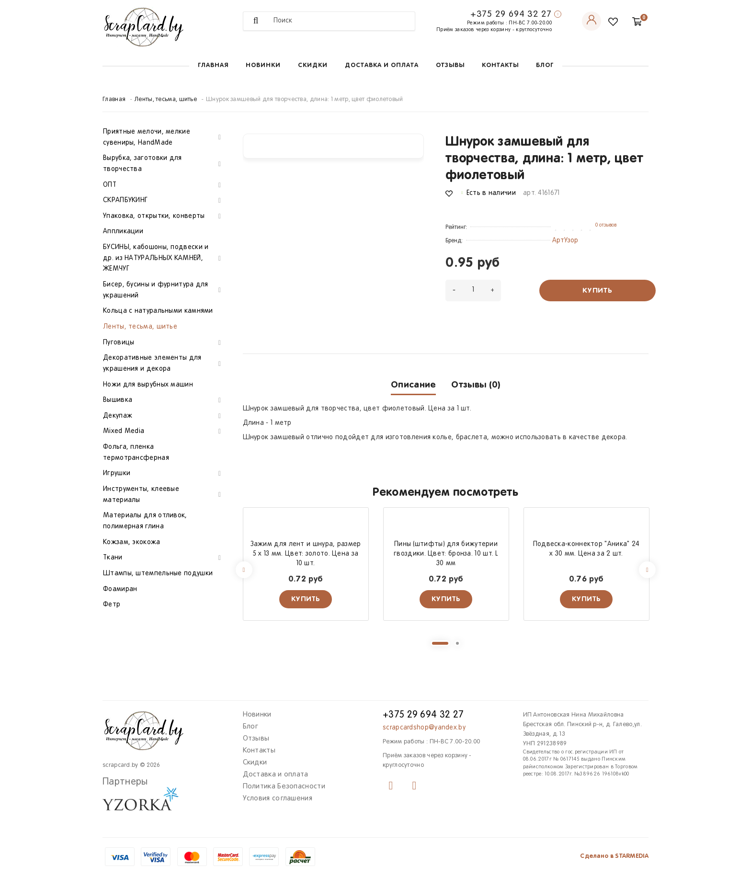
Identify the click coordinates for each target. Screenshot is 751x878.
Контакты (500, 65)
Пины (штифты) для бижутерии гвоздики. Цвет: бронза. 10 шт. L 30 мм (446, 554)
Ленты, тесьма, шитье (166, 100)
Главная (213, 65)
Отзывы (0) (475, 384)
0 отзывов (605, 225)
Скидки (313, 65)
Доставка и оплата (382, 65)
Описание (413, 384)
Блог (545, 65)
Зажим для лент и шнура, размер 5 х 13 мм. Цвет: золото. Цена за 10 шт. (305, 554)
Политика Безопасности (284, 786)
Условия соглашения (277, 798)
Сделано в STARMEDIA (614, 856)
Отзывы (450, 65)
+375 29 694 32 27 (511, 14)
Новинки (263, 65)
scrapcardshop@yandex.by (424, 728)
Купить (597, 290)
